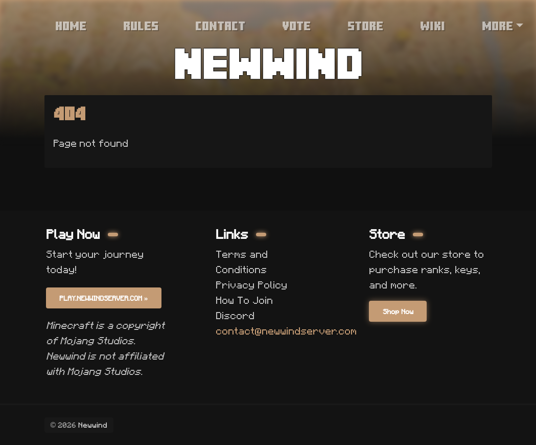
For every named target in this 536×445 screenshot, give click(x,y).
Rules (140, 25)
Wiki (432, 25)
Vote (296, 25)
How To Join (244, 300)
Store (365, 25)
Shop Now (398, 311)
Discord (235, 315)
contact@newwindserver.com (286, 331)
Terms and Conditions (242, 262)
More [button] (497, 25)
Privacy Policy (251, 285)
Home (70, 25)
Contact (220, 25)
